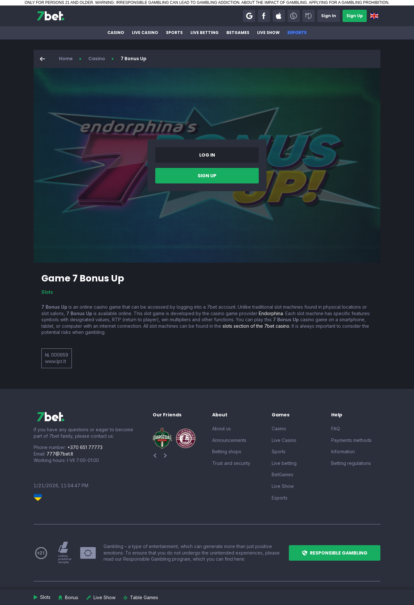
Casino (115, 32)
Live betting (205, 32)
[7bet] (51, 15)
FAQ (335, 428)
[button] (249, 16)
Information (343, 451)
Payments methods (351, 440)
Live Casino (145, 32)
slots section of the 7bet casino (256, 326)
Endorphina (271, 313)
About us (221, 428)
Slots (47, 292)
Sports (174, 32)
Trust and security (231, 463)
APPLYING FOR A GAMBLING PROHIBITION (348, 2)
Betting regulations (351, 463)
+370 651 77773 (85, 447)
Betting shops (226, 451)
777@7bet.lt (60, 453)
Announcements (229, 440)
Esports (297, 32)
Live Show (268, 32)
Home (66, 58)
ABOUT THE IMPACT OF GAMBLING (274, 2)
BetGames (237, 32)
